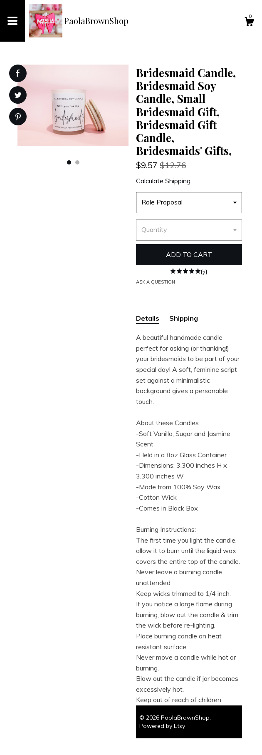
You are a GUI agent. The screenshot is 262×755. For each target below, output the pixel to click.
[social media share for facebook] (17, 73)
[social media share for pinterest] (18, 117)
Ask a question (155, 282)
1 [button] (69, 162)
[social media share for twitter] (18, 96)
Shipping (183, 318)
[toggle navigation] (12, 21)
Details (147, 318)
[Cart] (249, 23)
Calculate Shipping (163, 181)
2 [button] (77, 162)
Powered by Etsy (162, 726)
